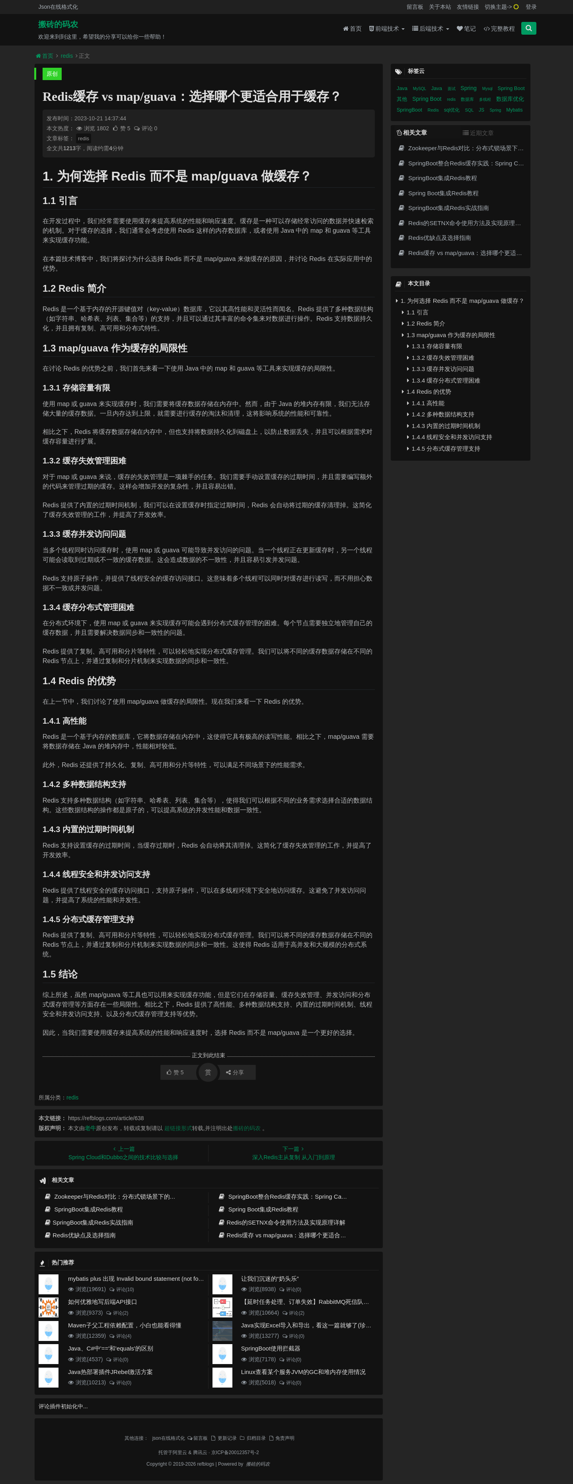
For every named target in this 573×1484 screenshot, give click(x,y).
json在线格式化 (168, 1438)
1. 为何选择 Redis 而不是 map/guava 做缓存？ (460, 300)
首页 (352, 28)
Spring (469, 88)
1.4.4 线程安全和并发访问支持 (450, 437)
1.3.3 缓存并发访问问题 (441, 368)
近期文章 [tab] (478, 133)
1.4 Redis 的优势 (427, 391)
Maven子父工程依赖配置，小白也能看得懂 (124, 1325)
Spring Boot (511, 88)
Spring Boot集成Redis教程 (258, 1209)
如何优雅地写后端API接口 (102, 1301)
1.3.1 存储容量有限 (435, 346)
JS (482, 110)
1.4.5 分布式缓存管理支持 (444, 448)
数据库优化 (510, 99)
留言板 (415, 7)
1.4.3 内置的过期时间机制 (444, 425)
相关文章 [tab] (412, 132)
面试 (452, 88)
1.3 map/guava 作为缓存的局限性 (449, 335)
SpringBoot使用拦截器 (270, 1348)
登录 (531, 7)
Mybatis (514, 110)
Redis (434, 110)
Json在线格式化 (58, 7)
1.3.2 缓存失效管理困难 (441, 357)
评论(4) (120, 1336)
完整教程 (499, 28)
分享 (235, 1072)
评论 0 (145, 128)
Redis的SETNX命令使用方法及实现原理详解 (281, 1222)
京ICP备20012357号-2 (235, 1452)
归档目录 (252, 1438)
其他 (403, 99)
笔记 (466, 28)
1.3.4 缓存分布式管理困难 (444, 380)
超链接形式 (178, 1128)
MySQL (420, 88)
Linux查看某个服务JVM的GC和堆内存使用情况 (303, 1371)
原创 (52, 74)
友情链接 (468, 7)
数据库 (468, 99)
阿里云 (180, 1452)
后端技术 (430, 28)
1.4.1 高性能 (426, 403)
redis (67, 56)
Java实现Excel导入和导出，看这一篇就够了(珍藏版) (310, 1325)
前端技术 (387, 28)
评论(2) (116, 1313)
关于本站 (440, 7)
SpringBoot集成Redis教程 (83, 1209)
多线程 (485, 99)
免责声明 (281, 1438)
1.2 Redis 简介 (424, 323)
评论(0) (290, 1289)
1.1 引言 (415, 312)
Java (403, 88)
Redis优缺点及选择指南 (80, 1235)
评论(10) (121, 1289)
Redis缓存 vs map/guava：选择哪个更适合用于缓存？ (294, 1235)
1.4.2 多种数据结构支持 (441, 414)
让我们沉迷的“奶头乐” (270, 1278)
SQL (470, 110)
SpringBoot (410, 110)
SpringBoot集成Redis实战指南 (88, 1222)
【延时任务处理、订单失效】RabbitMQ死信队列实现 (311, 1301)
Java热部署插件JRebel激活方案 (110, 1371)
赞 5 (122, 128)
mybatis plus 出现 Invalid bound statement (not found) (139, 1278)
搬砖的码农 (58, 24)
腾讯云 (200, 1452)
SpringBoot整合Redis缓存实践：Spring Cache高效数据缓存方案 (308, 1196)
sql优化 (452, 110)
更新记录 (223, 1438)
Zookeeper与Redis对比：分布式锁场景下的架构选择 (119, 1196)
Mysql (488, 88)
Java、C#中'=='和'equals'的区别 (110, 1348)
